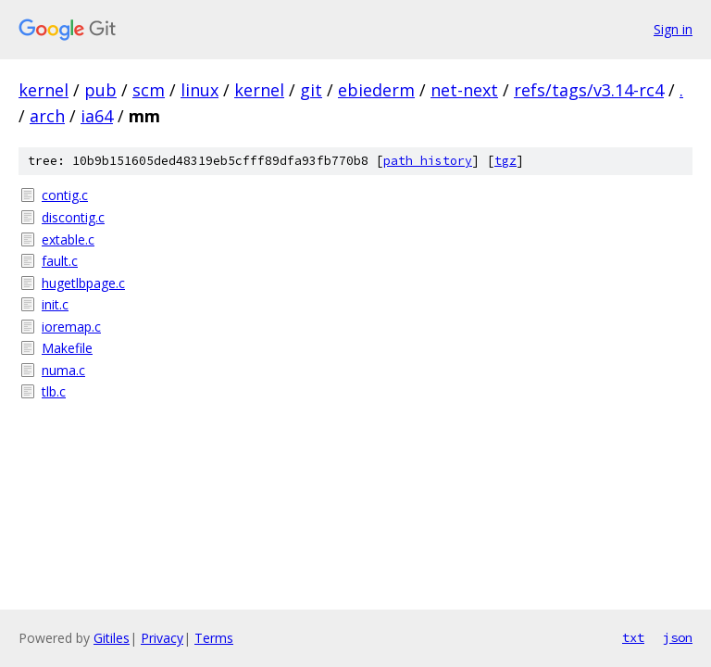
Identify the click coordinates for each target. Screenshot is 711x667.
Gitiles (112, 638)
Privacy (162, 638)
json (677, 637)
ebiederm (376, 90)
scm (148, 90)
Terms (213, 638)
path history (427, 161)
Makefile (67, 348)
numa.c (63, 370)
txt (633, 637)
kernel (44, 90)
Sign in (673, 29)
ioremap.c (71, 326)
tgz (505, 161)
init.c (55, 304)
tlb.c (54, 391)
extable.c (68, 239)
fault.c (60, 261)
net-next (464, 90)
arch (47, 116)
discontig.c (73, 217)
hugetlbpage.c (83, 283)
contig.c (65, 195)
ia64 (97, 116)
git (311, 90)
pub (100, 90)
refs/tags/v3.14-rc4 (589, 90)
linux (199, 90)
